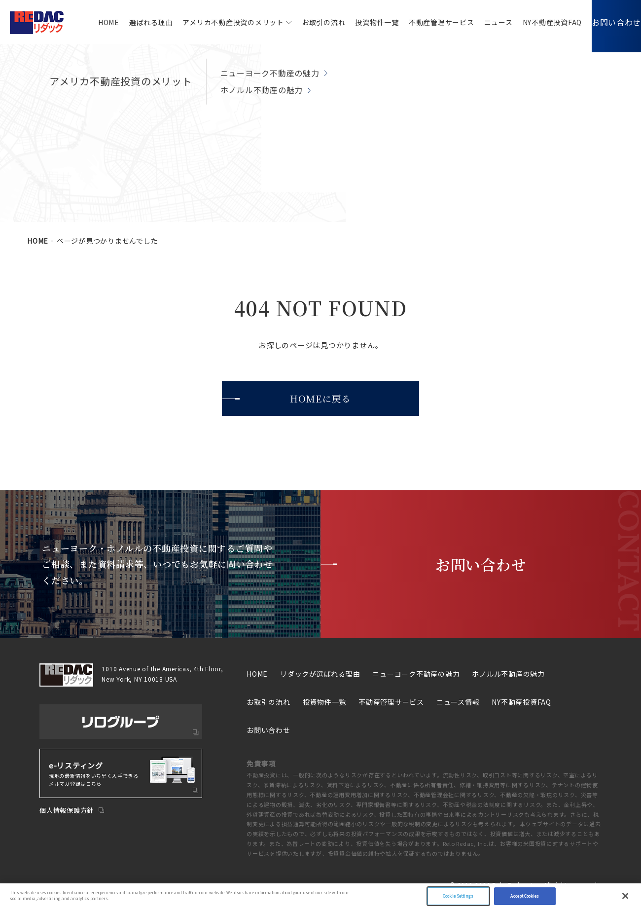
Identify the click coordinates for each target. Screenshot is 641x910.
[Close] (625, 896)
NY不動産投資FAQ (538, 22)
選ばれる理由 (136, 22)
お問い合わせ (609, 22)
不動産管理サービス (427, 22)
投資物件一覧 (362, 22)
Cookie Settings (458, 896)
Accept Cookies (524, 896)
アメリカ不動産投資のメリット (218, 22)
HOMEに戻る (320, 398)
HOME (94, 22)
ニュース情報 (458, 702)
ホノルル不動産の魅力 (508, 674)
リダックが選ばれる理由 (320, 674)
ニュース (483, 22)
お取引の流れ (309, 22)
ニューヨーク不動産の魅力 (416, 674)
